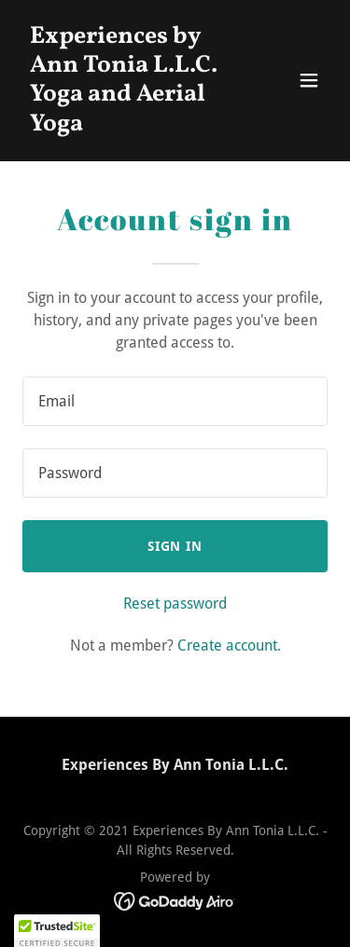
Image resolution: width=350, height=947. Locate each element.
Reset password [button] (175, 603)
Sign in (175, 546)
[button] (309, 80)
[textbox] (175, 401)
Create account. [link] (229, 645)
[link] (129, 125)
